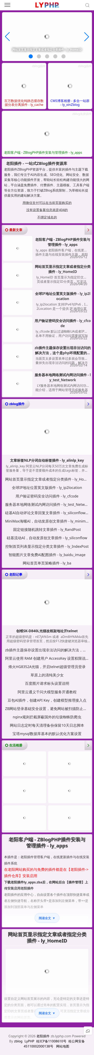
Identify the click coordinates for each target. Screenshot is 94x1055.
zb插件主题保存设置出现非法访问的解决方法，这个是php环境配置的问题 (63, 350)
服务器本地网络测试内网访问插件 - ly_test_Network (63, 377)
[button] (31, 56)
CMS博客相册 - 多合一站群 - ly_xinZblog (69, 103)
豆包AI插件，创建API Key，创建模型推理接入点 (47, 700)
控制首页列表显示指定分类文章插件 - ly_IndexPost (47, 546)
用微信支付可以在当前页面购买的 (47, 202)
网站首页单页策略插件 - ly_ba (47, 563)
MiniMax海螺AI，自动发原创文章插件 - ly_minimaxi (48, 521)
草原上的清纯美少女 (47, 675)
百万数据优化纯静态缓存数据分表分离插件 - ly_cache (24, 103)
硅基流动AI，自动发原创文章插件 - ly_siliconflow (47, 538)
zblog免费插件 (81, 113)
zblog (18, 1041)
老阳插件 (43, 1036)
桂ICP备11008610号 (51, 1041)
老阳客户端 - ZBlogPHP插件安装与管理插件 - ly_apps (43, 152)
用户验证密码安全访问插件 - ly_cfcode (63, 323)
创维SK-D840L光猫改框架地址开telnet (47, 631)
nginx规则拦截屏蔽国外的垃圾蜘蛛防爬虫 (47, 717)
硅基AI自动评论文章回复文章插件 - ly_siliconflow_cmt (48, 513)
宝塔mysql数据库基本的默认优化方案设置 (47, 734)
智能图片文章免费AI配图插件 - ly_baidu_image (47, 555)
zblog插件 (38, 65)
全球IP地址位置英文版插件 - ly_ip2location (63, 296)
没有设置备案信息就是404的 (47, 210)
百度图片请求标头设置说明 (47, 683)
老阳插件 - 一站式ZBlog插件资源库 (36, 163)
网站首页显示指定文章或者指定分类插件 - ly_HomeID (63, 269)
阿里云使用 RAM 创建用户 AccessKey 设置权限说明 (47, 658)
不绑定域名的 (47, 217)
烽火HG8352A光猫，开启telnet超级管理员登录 (47, 667)
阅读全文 (47, 918)
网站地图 (62, 1046)
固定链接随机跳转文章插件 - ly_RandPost (47, 529)
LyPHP (29, 1041)
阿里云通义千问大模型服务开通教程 (47, 692)
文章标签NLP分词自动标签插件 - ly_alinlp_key (47, 460)
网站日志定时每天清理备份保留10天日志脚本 (47, 725)
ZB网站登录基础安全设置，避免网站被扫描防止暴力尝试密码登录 (48, 709)
